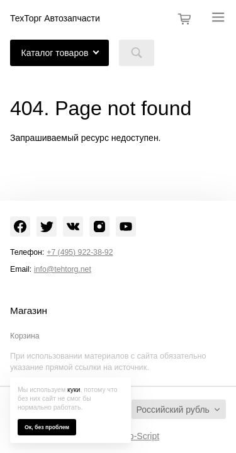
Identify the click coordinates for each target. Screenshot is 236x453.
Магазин (28, 311)
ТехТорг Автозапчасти (55, 18)
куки (73, 389)
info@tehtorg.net (62, 269)
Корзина (25, 336)
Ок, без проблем (47, 427)
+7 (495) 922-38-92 (80, 252)
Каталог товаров (55, 53)
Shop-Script (136, 436)
